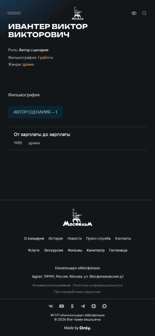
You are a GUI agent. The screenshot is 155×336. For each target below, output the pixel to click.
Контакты (123, 238)
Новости (74, 238)
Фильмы (75, 250)
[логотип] (78, 13)
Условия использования (51, 285)
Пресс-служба (98, 238)
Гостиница (118, 250)
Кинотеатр (96, 250)
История (56, 238)
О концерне (34, 238)
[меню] (13, 13)
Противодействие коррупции (77, 292)
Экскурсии (53, 250)
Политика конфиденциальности (98, 285)
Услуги (34, 250)
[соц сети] (50, 306)
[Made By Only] (77, 328)
